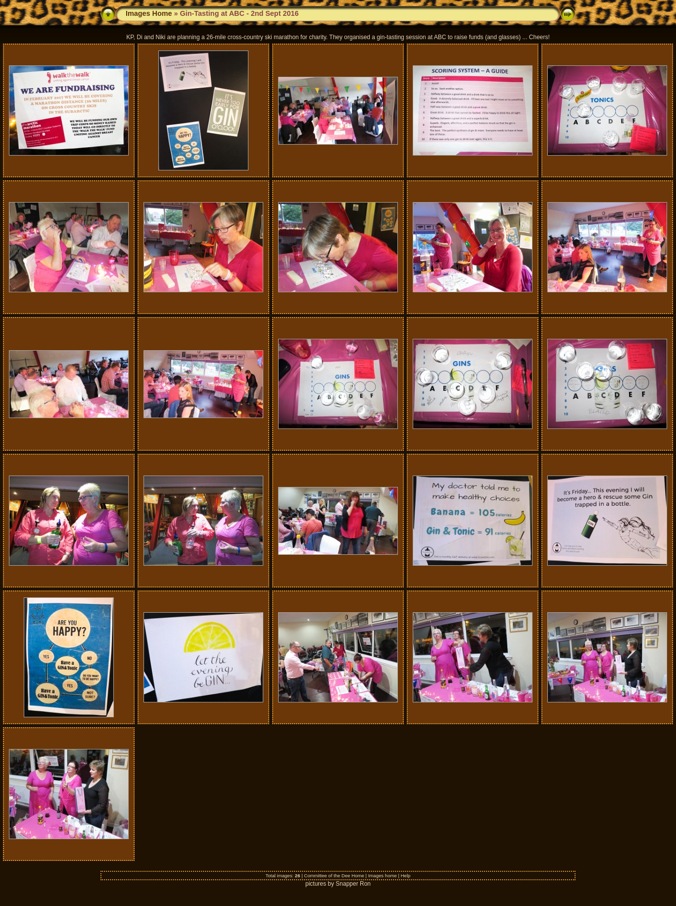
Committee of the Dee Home (334, 875)
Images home (382, 875)
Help (406, 875)
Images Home (149, 13)
